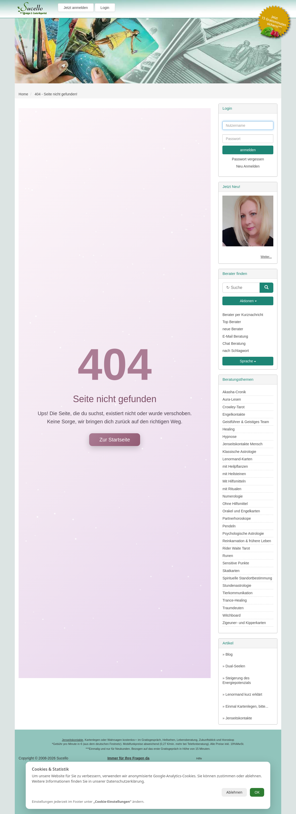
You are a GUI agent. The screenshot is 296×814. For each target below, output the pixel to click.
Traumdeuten (233, 608)
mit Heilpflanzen (235, 466)
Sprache (248, 361)
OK (257, 792)
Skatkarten (230, 571)
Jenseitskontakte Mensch (242, 444)
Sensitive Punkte (235, 563)
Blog (229, 654)
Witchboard (231, 615)
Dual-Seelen (235, 666)
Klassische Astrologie (239, 452)
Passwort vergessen (248, 159)
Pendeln (228, 526)
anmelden (248, 150)
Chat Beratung (233, 343)
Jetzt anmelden (76, 8)
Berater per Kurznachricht (242, 315)
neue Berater (232, 329)
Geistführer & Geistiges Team (245, 422)
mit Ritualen (231, 489)
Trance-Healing (234, 600)
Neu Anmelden (248, 166)
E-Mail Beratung (235, 336)
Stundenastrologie (236, 585)
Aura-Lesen (231, 399)
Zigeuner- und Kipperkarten (244, 623)
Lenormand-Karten (237, 459)
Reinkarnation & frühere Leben (246, 541)
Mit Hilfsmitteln (234, 481)
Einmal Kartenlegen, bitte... (246, 706)
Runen (227, 556)
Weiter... (266, 257)
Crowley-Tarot (233, 407)
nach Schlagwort (235, 351)
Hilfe (199, 758)
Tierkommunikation (237, 593)
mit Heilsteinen (234, 474)
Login (105, 8)
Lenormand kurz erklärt (243, 694)
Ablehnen (234, 792)
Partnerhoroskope (236, 518)
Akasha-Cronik (234, 392)
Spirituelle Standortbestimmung (247, 578)
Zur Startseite (114, 439)
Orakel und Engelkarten (241, 511)
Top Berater (231, 322)
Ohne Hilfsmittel (235, 504)
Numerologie (232, 496)
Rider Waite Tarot (236, 548)
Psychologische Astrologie (243, 533)
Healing (228, 429)
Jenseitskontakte (238, 718)
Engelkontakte (233, 414)
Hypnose (229, 437)
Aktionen (248, 301)
